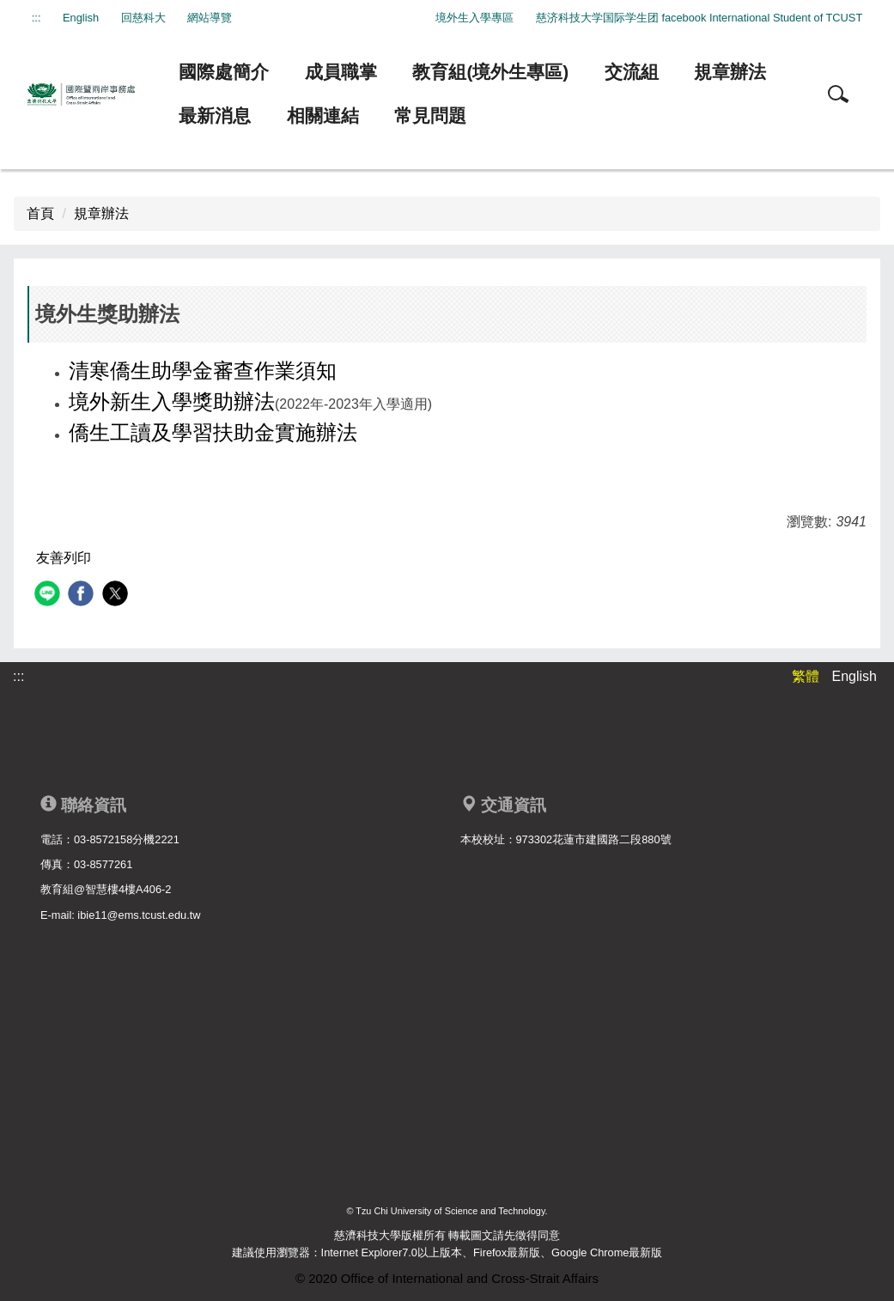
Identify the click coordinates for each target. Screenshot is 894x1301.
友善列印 (63, 557)
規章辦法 (101, 213)
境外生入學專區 (474, 17)
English (81, 17)
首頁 (40, 213)
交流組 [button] (632, 72)
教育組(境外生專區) (490, 72)
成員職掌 (341, 72)
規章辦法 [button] (730, 72)
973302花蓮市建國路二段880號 (594, 839)
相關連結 (323, 115)
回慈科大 (143, 17)
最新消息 (215, 115)
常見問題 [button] (430, 115)
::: (36, 17)
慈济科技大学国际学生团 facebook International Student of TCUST (699, 17)
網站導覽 (209, 17)
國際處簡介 (224, 72)
